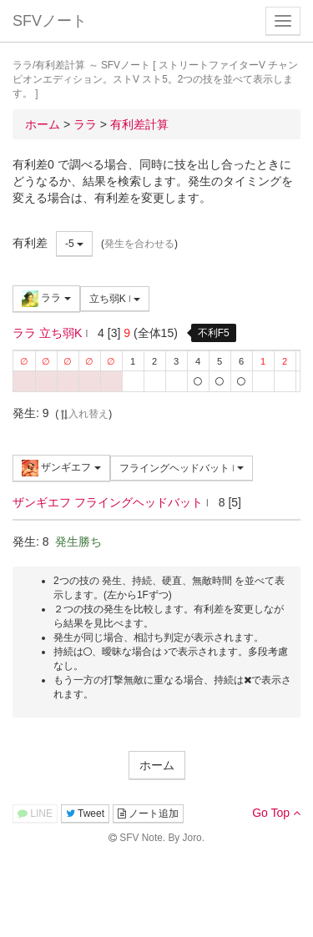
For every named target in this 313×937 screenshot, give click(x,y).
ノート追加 (148, 813)
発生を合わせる (139, 243)
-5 (74, 243)
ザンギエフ (61, 468)
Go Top (276, 812)
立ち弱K (115, 299)
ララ (46, 298)
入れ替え (83, 414)
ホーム (156, 765)
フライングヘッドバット (182, 468)
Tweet (85, 813)
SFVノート (50, 21)
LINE (35, 813)
